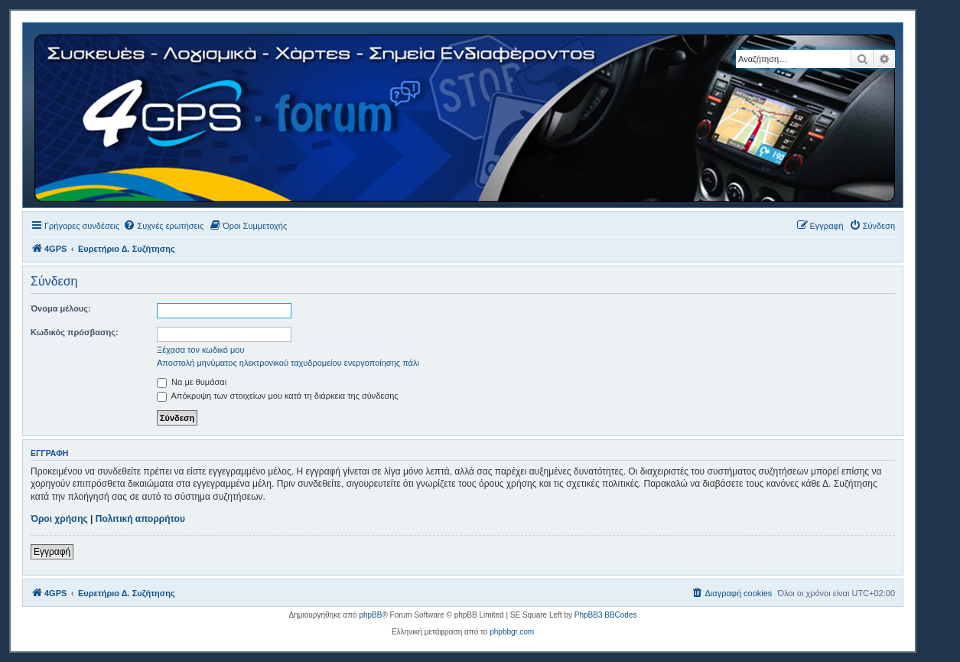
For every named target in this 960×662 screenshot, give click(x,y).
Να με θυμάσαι (191, 381)
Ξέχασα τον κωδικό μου (201, 349)
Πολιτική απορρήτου (140, 519)
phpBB (370, 615)
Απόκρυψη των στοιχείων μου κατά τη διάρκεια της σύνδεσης (278, 395)
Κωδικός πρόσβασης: (75, 332)
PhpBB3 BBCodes (605, 615)
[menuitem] (163, 226)
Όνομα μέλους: (61, 308)
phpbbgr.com (512, 632)
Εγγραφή (52, 551)
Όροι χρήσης (59, 519)
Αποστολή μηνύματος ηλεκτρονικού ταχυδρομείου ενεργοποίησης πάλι (288, 362)
